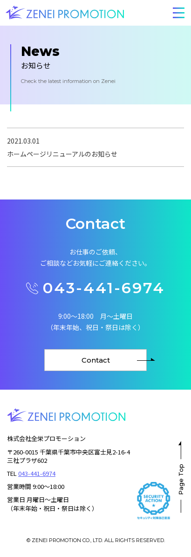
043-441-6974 (95, 288)
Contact (96, 360)
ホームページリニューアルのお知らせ (62, 153)
